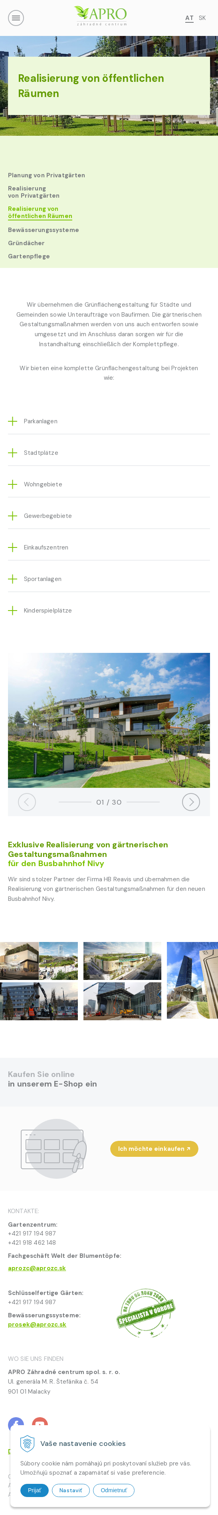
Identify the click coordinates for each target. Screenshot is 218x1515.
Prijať (34, 1490)
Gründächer (26, 243)
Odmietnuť (114, 1490)
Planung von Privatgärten (46, 175)
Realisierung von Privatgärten (33, 192)
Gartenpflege (29, 256)
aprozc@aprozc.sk (37, 1268)
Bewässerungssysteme (43, 230)
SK (202, 18)
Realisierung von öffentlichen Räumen (40, 212)
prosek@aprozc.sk (37, 1325)
